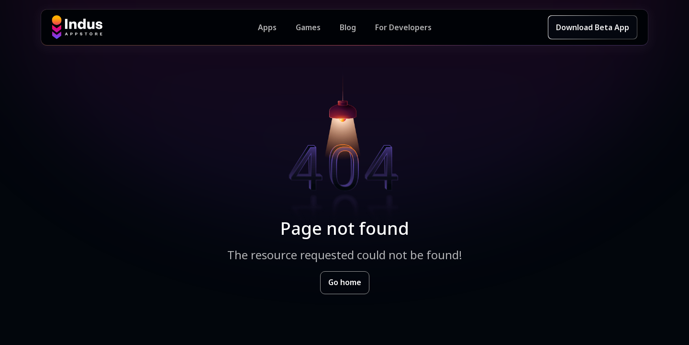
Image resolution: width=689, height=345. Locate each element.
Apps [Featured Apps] (267, 27)
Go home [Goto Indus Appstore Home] (344, 282)
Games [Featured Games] (308, 27)
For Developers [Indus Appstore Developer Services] (403, 27)
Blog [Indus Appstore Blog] (348, 27)
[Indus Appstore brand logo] (155, 27)
